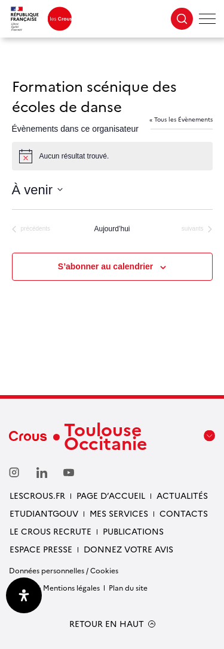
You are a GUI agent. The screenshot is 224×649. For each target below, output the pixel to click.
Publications (133, 531)
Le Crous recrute (50, 531)
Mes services (119, 513)
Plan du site (128, 587)
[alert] (112, 156)
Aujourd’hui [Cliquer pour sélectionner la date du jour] (112, 229)
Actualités (182, 495)
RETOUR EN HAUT (106, 623)
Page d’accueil (110, 495)
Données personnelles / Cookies (63, 570)
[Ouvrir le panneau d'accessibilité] (24, 595)
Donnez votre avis (128, 549)
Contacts (183, 513)
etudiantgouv (44, 513)
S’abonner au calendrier (106, 266)
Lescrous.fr (37, 495)
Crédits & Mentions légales (54, 587)
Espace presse (41, 549)
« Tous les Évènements (181, 119)
